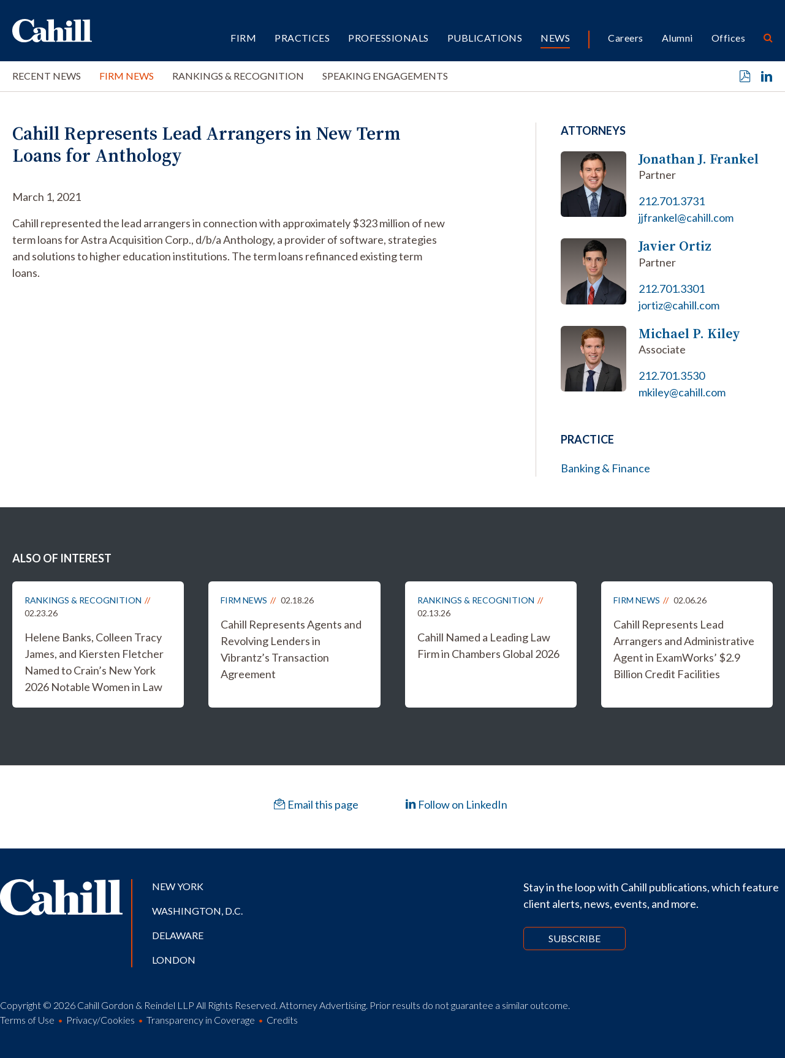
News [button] (555, 37)
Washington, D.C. (197, 910)
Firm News (126, 75)
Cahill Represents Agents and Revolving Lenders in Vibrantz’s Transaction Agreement (291, 649)
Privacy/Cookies (100, 1020)
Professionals (388, 37)
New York (177, 886)
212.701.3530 (672, 375)
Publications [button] (485, 37)
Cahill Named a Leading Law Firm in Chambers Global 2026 (488, 645)
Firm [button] (243, 37)
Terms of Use (27, 1020)
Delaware (177, 935)
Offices (728, 37)
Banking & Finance (605, 468)
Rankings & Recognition (238, 75)
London (173, 959)
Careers (625, 37)
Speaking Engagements (385, 75)
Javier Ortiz (675, 246)
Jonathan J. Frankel (699, 159)
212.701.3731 (672, 201)
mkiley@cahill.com (682, 392)
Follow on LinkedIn (456, 804)
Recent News (46, 75)
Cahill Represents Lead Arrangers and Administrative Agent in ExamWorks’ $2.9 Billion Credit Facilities (683, 649)
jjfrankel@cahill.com (686, 217)
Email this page (316, 804)
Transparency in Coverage (200, 1020)
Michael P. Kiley (689, 333)
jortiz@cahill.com (679, 305)
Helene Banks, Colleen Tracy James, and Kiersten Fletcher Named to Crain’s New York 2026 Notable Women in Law (94, 661)
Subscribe (574, 938)
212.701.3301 (672, 288)
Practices (302, 37)
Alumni (677, 37)
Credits (282, 1020)
